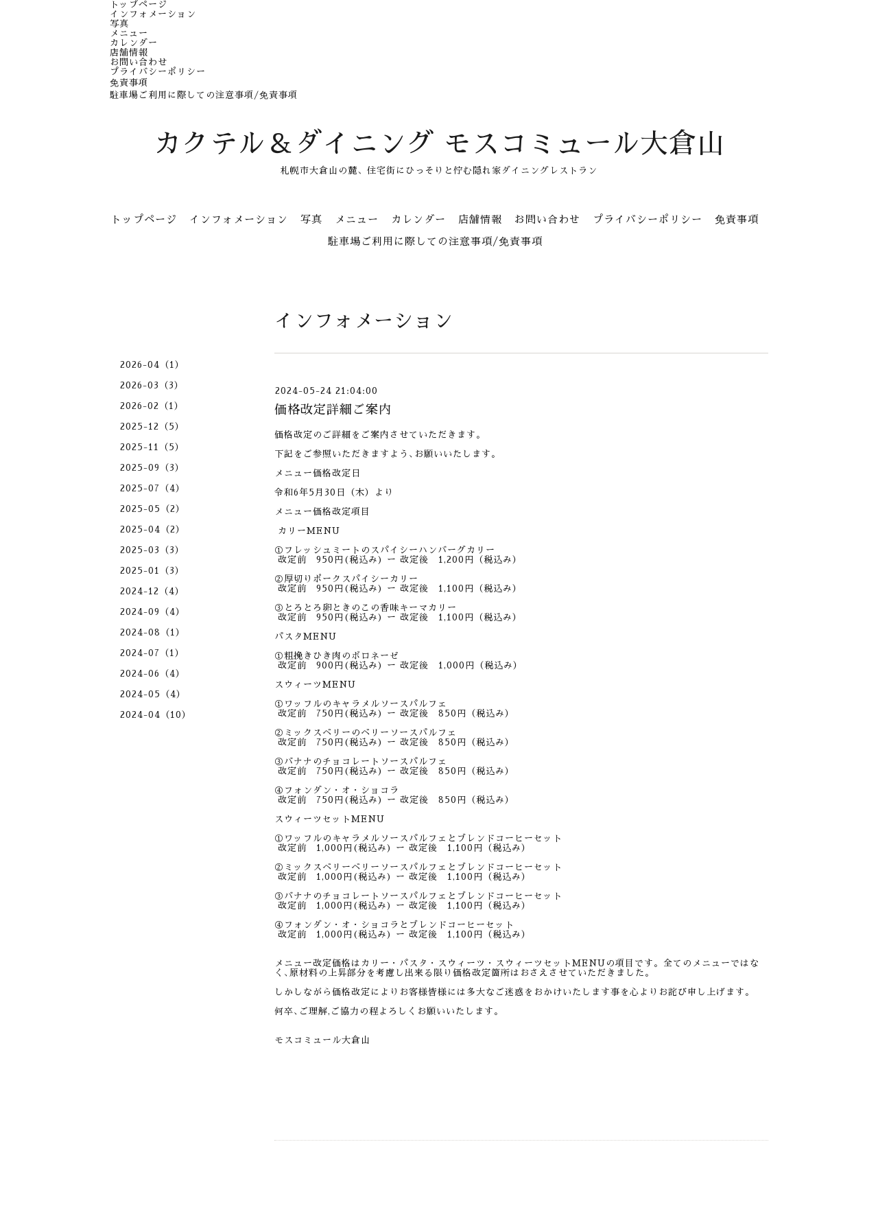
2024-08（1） (152, 632)
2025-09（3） (152, 467)
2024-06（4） (152, 673)
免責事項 (129, 82)
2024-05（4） (153, 694)
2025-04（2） (152, 529)
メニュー (129, 33)
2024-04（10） (155, 714)
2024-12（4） (152, 591)
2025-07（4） (152, 488)
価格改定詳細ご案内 (333, 410)
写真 (119, 23)
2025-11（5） (152, 447)
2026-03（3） (152, 385)
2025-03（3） (152, 550)
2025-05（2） (152, 508)
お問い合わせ (138, 62)
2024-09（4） (152, 611)
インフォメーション (153, 14)
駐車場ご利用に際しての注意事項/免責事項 (204, 95)
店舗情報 (129, 52)
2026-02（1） (152, 405)
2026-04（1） (152, 364)
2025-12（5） (152, 426)
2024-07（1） (152, 653)
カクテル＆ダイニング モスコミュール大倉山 (439, 144)
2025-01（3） (152, 570)
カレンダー (134, 42)
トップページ (138, 4)
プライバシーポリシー (158, 71)
